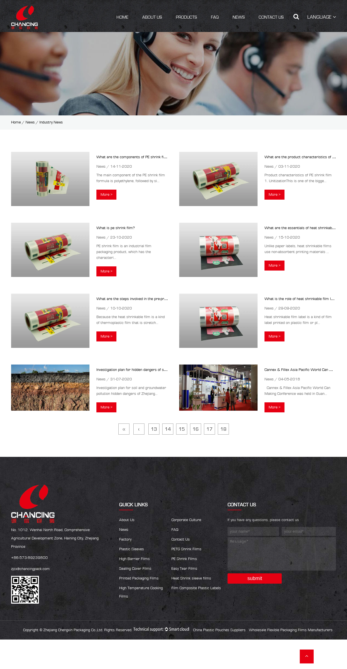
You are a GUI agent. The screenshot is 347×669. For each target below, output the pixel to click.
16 (196, 429)
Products (186, 17)
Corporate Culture (186, 520)
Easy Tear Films (184, 569)
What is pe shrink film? (115, 228)
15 (182, 429)
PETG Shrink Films (186, 549)
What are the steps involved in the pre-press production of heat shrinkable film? (162, 299)
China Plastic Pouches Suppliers (219, 630)
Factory (125, 539)
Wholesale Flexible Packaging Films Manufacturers (291, 630)
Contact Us (271, 17)
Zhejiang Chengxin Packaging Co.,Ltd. (73, 630)
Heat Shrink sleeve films (191, 578)
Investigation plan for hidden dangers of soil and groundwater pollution (153, 370)
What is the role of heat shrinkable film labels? (302, 299)
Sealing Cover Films (135, 569)
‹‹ (124, 429)
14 (168, 429)
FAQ (215, 17)
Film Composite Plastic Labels (196, 588)
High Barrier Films (134, 559)
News (239, 17)
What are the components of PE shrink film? (133, 157)
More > (106, 195)
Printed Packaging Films (139, 578)
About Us (152, 17)
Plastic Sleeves (131, 549)
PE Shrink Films (184, 559)
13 (154, 429)
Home (122, 17)
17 (209, 429)
